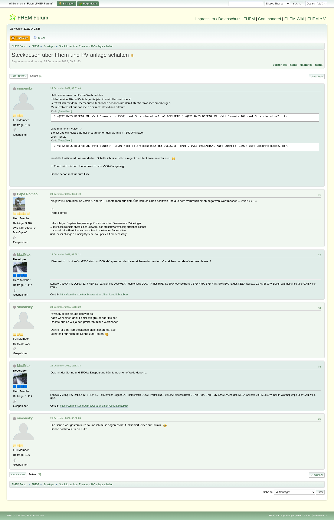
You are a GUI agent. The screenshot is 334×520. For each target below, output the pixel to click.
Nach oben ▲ (320, 515)
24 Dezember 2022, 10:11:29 (65, 307)
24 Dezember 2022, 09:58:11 (65, 254)
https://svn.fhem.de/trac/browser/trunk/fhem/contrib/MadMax (94, 294)
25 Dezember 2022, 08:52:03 (65, 418)
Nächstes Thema (311, 64)
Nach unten (18, 76)
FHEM (249, 19)
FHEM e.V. (317, 19)
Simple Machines (35, 515)
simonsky (25, 88)
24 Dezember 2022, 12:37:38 (65, 365)
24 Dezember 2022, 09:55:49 (65, 194)
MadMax (23, 254)
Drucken (316, 76)
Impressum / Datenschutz (217, 19)
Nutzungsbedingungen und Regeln (293, 515)
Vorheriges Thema (285, 64)
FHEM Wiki (294, 19)
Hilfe (271, 515)
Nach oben (18, 474)
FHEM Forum (32, 17)
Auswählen (65, 111)
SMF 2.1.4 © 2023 (16, 515)
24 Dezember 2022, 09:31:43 (65, 88)
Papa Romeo (27, 194)
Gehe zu (267, 491)
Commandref (269, 19)
